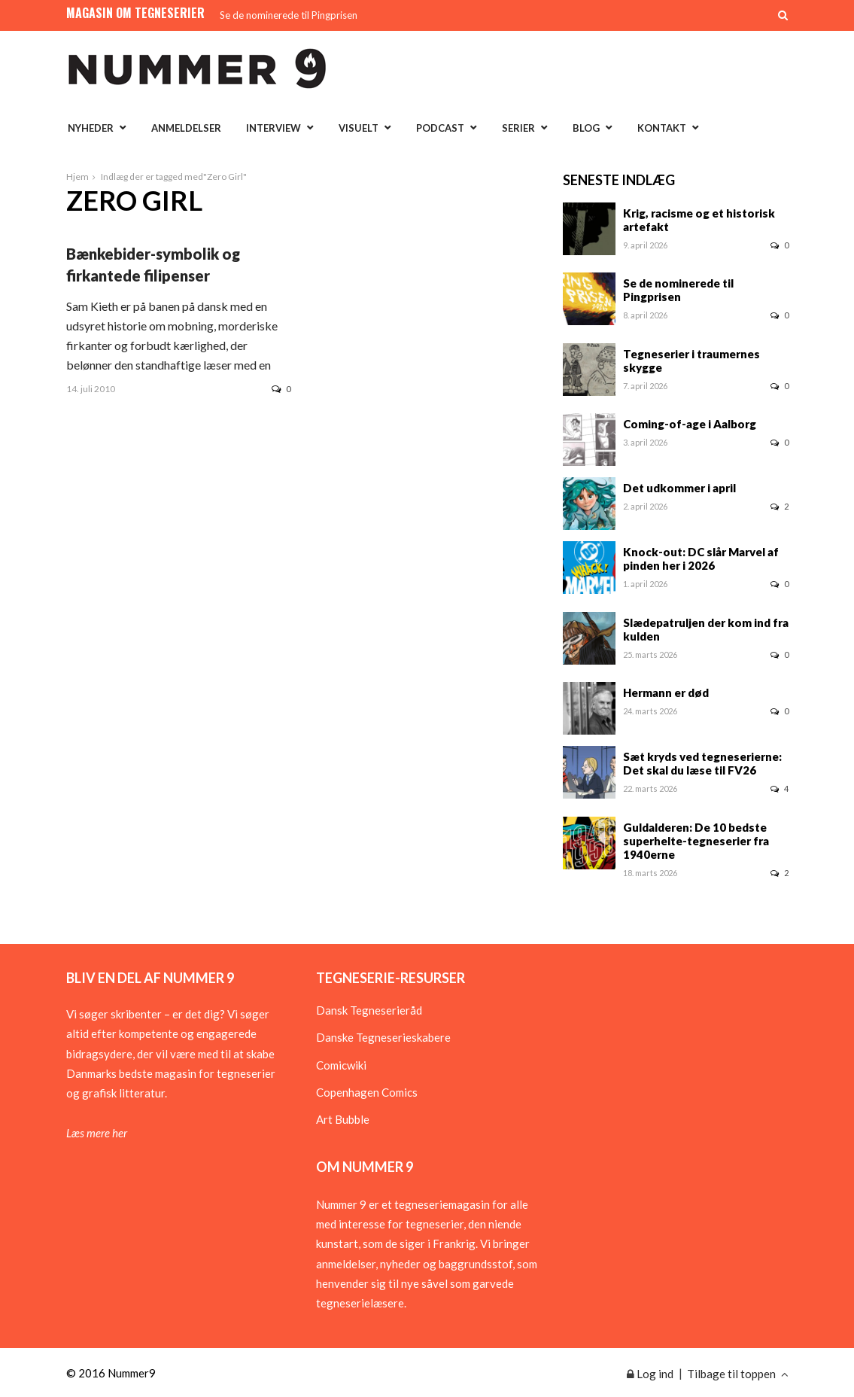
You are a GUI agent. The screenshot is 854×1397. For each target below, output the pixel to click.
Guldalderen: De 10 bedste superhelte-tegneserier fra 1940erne (696, 840)
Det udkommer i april (679, 488)
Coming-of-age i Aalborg (689, 424)
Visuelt (358, 128)
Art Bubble (342, 1119)
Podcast (440, 128)
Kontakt (661, 128)
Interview (273, 128)
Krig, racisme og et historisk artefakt (699, 219)
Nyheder (91, 128)
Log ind (650, 1373)
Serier (518, 128)
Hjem (77, 176)
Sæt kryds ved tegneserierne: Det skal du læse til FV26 (702, 763)
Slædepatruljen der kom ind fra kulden (706, 629)
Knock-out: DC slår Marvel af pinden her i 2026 (701, 558)
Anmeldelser (186, 128)
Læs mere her (96, 1133)
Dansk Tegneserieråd (369, 1010)
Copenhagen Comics (367, 1092)
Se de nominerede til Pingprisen (288, 15)
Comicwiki (341, 1065)
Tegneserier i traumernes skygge (691, 360)
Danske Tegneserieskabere (383, 1037)
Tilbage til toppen (738, 1373)
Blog (586, 128)
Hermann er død (666, 692)
